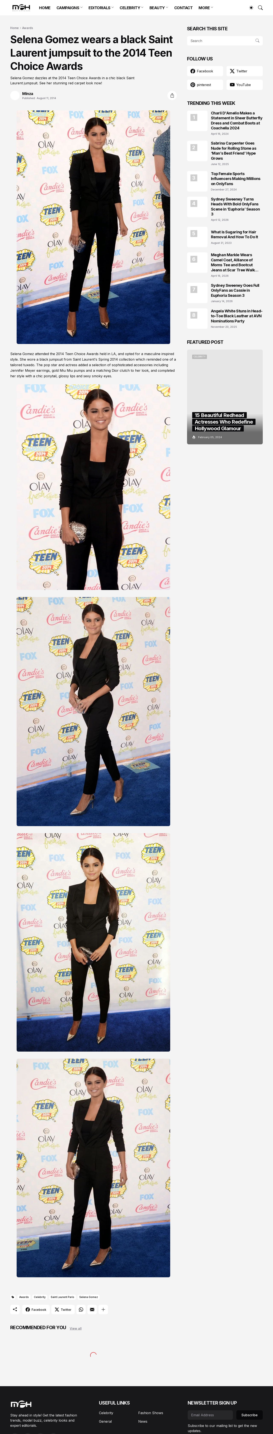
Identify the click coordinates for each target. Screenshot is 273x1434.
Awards (27, 28)
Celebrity (40, 1297)
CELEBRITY (130, 8)
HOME (44, 8)
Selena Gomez (88, 1297)
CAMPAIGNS (68, 8)
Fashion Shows (150, 1413)
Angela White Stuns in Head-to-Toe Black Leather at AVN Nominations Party (237, 316)
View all (76, 1328)
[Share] (172, 95)
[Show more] (103, 1309)
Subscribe (249, 1415)
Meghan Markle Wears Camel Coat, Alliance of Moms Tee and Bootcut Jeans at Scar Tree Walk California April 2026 (233, 262)
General (105, 1421)
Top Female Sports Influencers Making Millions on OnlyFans (235, 178)
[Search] (258, 7)
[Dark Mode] (249, 7)
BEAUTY (157, 8)
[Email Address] (210, 1415)
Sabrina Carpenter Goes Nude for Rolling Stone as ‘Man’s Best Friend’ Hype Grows (233, 150)
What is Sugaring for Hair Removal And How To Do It (234, 234)
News (142, 1421)
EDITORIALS (99, 8)
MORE (204, 8)
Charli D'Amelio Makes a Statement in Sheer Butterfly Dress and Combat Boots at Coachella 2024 (236, 120)
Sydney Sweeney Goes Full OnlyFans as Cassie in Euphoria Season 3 (235, 290)
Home (14, 28)
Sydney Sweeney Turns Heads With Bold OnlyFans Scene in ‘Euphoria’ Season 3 (235, 206)
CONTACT (183, 8)
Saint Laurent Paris (62, 1297)
